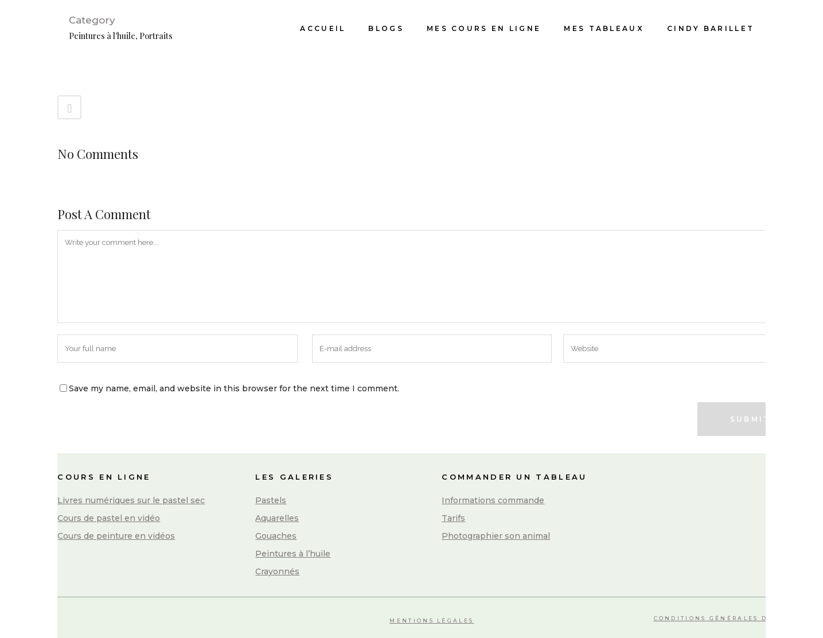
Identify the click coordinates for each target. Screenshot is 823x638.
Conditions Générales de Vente (729, 618)
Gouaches (276, 536)
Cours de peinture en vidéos (116, 536)
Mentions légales (431, 620)
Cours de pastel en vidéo (108, 518)
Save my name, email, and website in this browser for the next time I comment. (234, 388)
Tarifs (453, 518)
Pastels (270, 500)
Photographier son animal (496, 536)
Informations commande (493, 500)
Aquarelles (277, 518)
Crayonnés (277, 571)
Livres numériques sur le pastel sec (131, 500)
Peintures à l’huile (292, 554)
